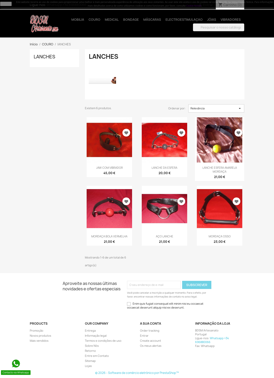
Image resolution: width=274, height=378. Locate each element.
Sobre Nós (92, 346)
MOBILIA (77, 19)
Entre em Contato (97, 356)
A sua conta (150, 323)
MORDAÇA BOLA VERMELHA (109, 236)
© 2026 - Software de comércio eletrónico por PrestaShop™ (137, 373)
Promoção (36, 330)
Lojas (88, 366)
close (6, 3)
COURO (94, 19)
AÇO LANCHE (164, 236)
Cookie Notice (193, 5)
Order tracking (149, 330)
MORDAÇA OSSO (220, 236)
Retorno (90, 351)
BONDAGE (131, 19)
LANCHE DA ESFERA (164, 168)
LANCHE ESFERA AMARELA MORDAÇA (219, 169)
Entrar (144, 335)
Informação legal (96, 335)
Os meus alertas (150, 346)
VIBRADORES (231, 19)
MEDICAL (112, 19)
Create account (150, 341)
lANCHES (44, 56)
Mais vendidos (39, 341)
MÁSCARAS (152, 19)
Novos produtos (40, 335)
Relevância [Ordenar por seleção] (216, 108)
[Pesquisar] (218, 27)
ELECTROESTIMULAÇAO (184, 19)
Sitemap (90, 361)
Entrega (90, 330)
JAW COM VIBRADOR (109, 168)
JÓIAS (211, 19)
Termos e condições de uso (103, 341)
